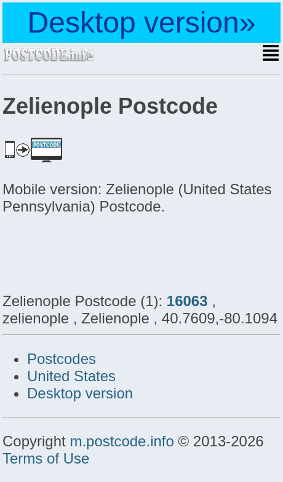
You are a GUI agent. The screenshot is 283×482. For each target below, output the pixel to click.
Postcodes (61, 358)
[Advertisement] (100, 252)
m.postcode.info (121, 441)
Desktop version (80, 393)
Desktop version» (142, 22)
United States (71, 376)
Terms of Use (45, 458)
